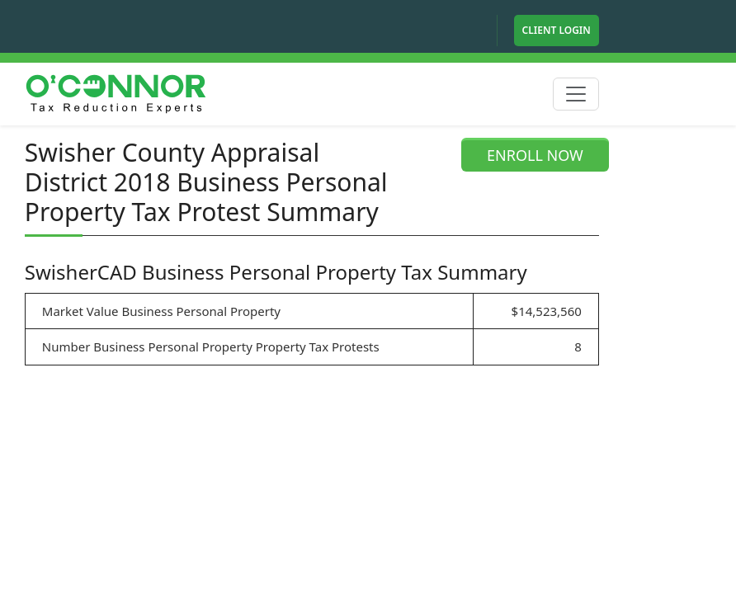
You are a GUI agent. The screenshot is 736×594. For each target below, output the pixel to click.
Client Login (556, 30)
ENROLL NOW (535, 155)
